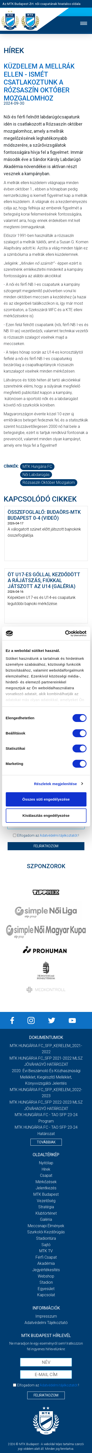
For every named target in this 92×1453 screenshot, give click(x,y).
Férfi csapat (46, 1257)
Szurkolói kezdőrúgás (46, 1232)
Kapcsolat (46, 1295)
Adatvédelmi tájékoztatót (59, 835)
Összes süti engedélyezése (46, 799)
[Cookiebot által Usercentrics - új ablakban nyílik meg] (65, 633)
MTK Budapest (46, 1194)
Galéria (46, 1219)
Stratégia (46, 1207)
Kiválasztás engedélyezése (46, 815)
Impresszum (46, 1316)
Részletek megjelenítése (55, 784)
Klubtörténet (46, 1213)
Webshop (46, 1276)
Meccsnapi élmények (46, 1225)
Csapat (46, 1175)
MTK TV (46, 1251)
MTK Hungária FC (37, 466)
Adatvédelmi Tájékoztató (46, 1322)
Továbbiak (46, 1142)
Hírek (46, 1169)
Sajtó (46, 1244)
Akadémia (46, 1263)
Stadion (46, 1282)
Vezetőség (46, 1200)
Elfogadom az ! (48, 835)
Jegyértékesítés (46, 1269)
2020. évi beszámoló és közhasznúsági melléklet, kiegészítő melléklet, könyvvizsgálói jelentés (46, 1077)
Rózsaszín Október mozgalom (49, 482)
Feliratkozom (46, 846)
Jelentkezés (46, 1188)
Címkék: (11, 466)
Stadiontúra (46, 1238)
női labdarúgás (36, 474)
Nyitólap (46, 1163)
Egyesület (46, 1288)
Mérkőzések (46, 1182)
